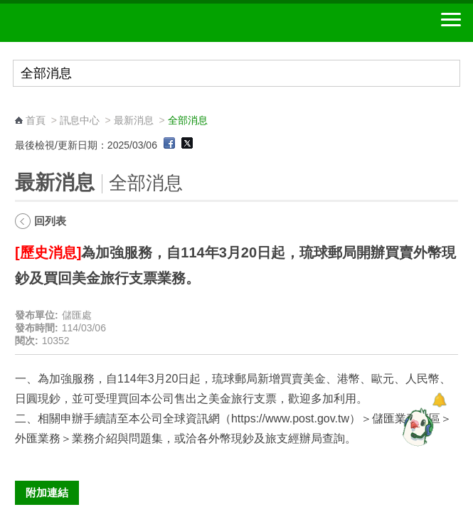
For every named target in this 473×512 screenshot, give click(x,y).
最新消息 (134, 120)
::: (19, 107)
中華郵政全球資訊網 (89, 23)
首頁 (36, 120)
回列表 (50, 221)
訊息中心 (80, 120)
